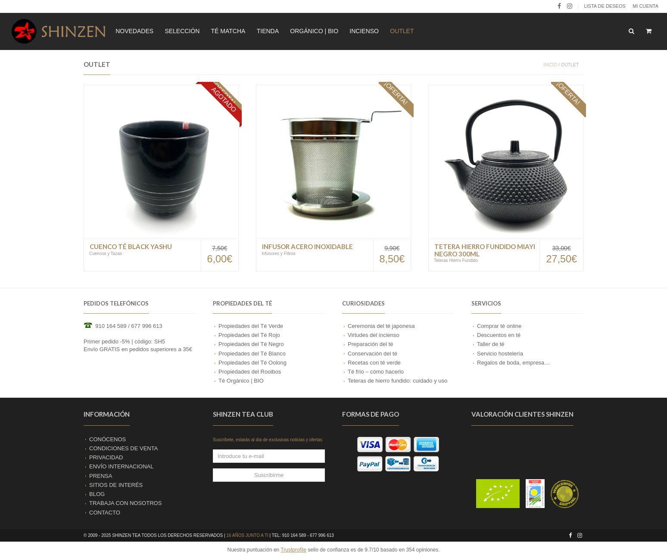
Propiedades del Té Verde (250, 326)
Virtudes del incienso (373, 335)
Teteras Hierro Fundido (456, 260)
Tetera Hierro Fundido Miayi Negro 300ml (484, 250)
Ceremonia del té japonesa (381, 326)
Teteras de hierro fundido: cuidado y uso (397, 380)
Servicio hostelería (500, 353)
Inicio (550, 64)
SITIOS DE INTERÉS (116, 485)
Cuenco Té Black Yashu (131, 246)
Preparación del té (370, 344)
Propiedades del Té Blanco (252, 353)
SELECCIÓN (182, 31)
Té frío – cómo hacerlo (376, 371)
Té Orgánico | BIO (241, 380)
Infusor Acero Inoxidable (307, 246)
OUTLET (402, 31)
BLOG (97, 494)
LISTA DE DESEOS (604, 6)
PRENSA (100, 476)
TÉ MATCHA (228, 31)
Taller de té (491, 344)
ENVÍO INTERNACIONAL (121, 466)
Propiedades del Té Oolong (252, 362)
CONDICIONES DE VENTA (123, 448)
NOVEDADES (134, 31)
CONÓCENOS (107, 439)
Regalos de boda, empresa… (513, 362)
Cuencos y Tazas (105, 253)
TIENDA (268, 31)
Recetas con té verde (374, 362)
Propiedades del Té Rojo (249, 335)
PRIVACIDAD (106, 457)
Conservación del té (372, 353)
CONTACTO (104, 512)
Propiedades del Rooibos (249, 371)
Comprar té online (499, 326)
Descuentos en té (499, 335)
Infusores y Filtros (279, 253)
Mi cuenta (645, 6)
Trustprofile (293, 550)
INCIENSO (364, 31)
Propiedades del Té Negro (251, 344)
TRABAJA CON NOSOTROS (125, 503)
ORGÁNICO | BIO (314, 31)
